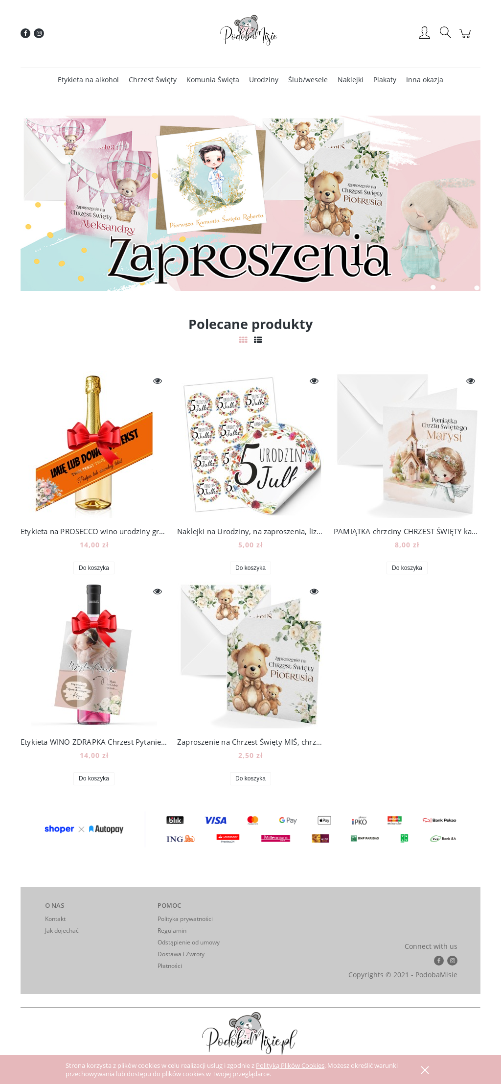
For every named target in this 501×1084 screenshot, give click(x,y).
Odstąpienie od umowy (189, 942)
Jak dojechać (62, 930)
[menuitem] (88, 80)
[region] (250, 203)
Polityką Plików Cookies (290, 1065)
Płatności (170, 966)
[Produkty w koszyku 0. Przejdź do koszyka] (466, 38)
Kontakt (55, 919)
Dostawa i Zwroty (181, 954)
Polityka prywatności (185, 919)
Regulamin (172, 930)
